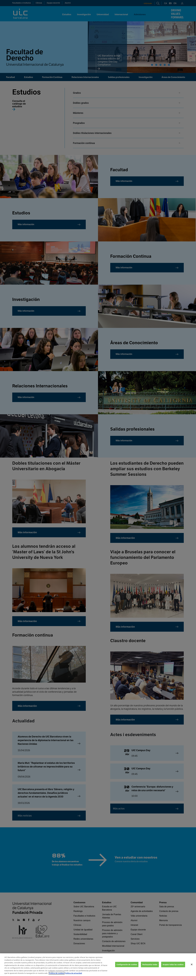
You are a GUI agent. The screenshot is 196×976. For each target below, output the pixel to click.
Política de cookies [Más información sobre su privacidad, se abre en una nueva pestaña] (56, 973)
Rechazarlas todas (149, 964)
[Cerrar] (192, 964)
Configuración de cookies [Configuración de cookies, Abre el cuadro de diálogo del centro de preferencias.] (127, 964)
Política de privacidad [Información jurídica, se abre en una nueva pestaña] (73, 973)
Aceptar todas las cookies (173, 964)
